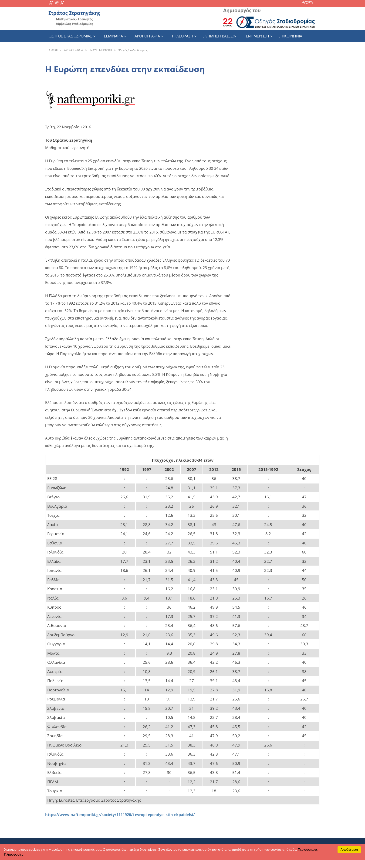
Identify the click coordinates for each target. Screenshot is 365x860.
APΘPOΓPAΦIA (73, 50)
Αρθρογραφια (147, 36)
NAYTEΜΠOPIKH (100, 50)
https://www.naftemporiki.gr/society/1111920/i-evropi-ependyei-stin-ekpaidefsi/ (120, 814)
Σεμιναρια (113, 36)
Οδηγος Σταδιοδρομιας (70, 36)
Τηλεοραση (182, 36)
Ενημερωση (257, 36)
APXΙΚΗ (53, 50)
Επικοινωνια (290, 36)
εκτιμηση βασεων (220, 36)
